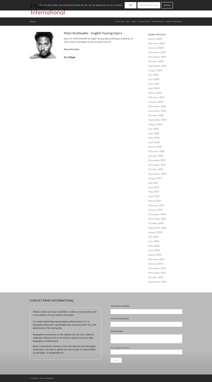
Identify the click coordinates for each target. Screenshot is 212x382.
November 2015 (157, 273)
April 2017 (154, 196)
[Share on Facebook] (64, 57)
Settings (167, 5)
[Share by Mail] (74, 57)
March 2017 (154, 201)
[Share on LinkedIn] (72, 57)
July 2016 (153, 237)
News (33, 21)
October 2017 (155, 169)
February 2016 (156, 259)
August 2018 (155, 124)
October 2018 (156, 115)
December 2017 (157, 160)
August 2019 (155, 70)
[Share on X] (66, 57)
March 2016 (155, 255)
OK (130, 5)
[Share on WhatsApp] (68, 57)
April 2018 (154, 142)
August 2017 (155, 178)
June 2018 (153, 133)
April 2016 (154, 250)
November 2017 (157, 165)
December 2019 (157, 52)
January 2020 (156, 48)
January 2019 (155, 102)
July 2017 (153, 183)
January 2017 (155, 210)
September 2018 (157, 120)
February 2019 (156, 97)
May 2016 (153, 246)
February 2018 (156, 151)
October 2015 (156, 277)
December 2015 (157, 268)
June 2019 (153, 79)
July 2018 (153, 129)
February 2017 (156, 205)
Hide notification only (149, 5)
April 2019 (154, 88)
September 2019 (157, 66)
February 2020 (156, 43)
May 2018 (153, 138)
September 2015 (157, 282)
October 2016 (156, 223)
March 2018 (155, 147)
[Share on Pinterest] (70, 57)
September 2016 (157, 228)
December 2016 (157, 214)
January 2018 (155, 156)
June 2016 (153, 241)
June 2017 (153, 187)
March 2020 (155, 39)
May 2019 (153, 84)
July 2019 (153, 75)
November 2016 (157, 219)
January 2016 (155, 264)
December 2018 (157, 106)
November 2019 (157, 57)
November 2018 (157, 111)
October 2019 (156, 61)
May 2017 (153, 192)
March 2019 (155, 93)
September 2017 (157, 174)
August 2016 (155, 232)
